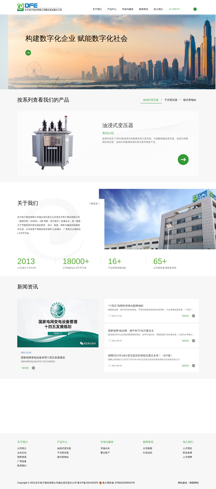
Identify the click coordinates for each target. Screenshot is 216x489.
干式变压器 (170, 99)
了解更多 (94, 203)
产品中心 (111, 9)
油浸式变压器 (151, 99)
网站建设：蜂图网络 (188, 483)
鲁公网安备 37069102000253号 (117, 483)
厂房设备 (21, 461)
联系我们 (21, 465)
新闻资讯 (143, 9)
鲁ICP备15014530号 (87, 483)
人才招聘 (187, 457)
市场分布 (105, 448)
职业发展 (187, 452)
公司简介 (21, 448)
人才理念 (187, 448)
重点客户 (105, 452)
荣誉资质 (21, 457)
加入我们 (158, 9)
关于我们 (97, 9)
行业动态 (147, 452)
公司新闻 (147, 448)
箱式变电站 (189, 99)
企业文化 (21, 452)
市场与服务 (127, 9)
